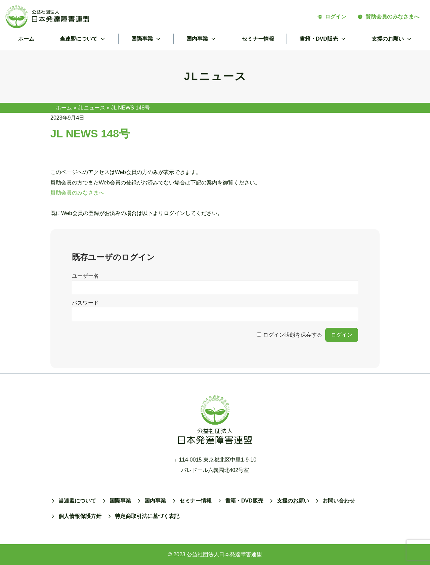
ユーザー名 (85, 276)
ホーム (26, 39)
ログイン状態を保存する (292, 335)
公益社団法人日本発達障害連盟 (224, 554)
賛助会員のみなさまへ (388, 16)
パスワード (85, 303)
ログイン (331, 16)
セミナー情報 (258, 39)
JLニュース (91, 108)
